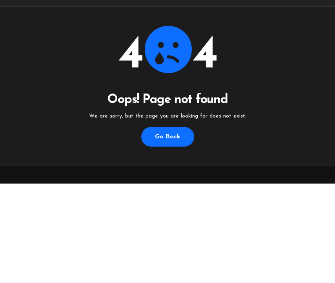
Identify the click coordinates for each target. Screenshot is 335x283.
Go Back (167, 137)
